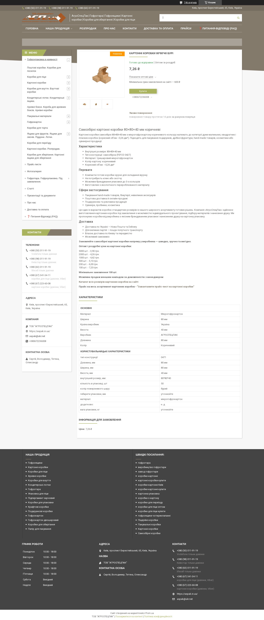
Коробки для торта (37, 127)
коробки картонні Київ (150, 484)
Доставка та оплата (158, 28)
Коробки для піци (36, 76)
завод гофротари (148, 471)
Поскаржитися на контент (128, 616)
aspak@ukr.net (37, 336)
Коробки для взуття (39, 480)
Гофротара (34, 489)
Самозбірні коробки (149, 533)
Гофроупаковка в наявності (42, 59)
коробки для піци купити (151, 511)
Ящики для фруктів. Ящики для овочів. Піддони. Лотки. (44, 135)
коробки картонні (148, 476)
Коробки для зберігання (41, 524)
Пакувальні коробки (149, 524)
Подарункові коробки (40, 511)
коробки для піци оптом (151, 506)
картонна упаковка (149, 493)
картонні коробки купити (152, 480)
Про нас (109, 28)
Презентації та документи (41, 195)
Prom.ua (149, 613)
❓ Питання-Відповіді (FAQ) (218, 28)
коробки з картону (148, 498)
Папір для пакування (39, 528)
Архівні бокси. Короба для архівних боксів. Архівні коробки (46, 109)
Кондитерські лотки (39, 484)
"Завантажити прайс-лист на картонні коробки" (165, 286)
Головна (32, 28)
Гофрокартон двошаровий (43, 520)
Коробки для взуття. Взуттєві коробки (43, 90)
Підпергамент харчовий (41, 498)
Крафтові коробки (38, 506)
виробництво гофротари (152, 467)
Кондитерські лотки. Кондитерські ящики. (45, 99)
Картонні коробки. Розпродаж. (43, 148)
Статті (30, 188)
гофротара (144, 462)
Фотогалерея (34, 171)
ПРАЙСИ (186, 28)
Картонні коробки (36, 82)
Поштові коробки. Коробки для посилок (44, 69)
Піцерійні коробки (148, 520)
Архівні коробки (37, 476)
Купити (143, 91)
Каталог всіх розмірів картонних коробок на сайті (108, 281)
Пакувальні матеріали (39, 116)
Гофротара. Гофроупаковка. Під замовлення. (44, 180)
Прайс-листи (34, 164)
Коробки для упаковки (41, 502)
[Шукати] (238, 17)
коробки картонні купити (152, 489)
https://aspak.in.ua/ (39, 331)
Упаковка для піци (38, 493)
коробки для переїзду (150, 502)
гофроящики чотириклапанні (154, 515)
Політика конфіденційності (158, 616)
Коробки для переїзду (39, 143)
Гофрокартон (34, 122)
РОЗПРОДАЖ (88, 28)
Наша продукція (57, 28)
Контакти (130, 28)
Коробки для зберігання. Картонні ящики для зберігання (45, 156)
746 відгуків (190, 2)
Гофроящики (35, 462)
